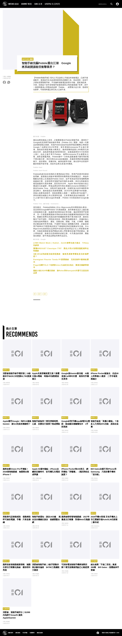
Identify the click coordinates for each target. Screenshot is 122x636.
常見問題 (25, 632)
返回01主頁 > (103, 4)
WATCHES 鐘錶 (13, 4)
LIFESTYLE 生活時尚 (52, 4)
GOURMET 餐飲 (26, 4)
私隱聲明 (32, 632)
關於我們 (10, 632)
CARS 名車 (38, 4)
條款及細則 (40, 632)
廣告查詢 (17, 632)
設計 (39, 294)
